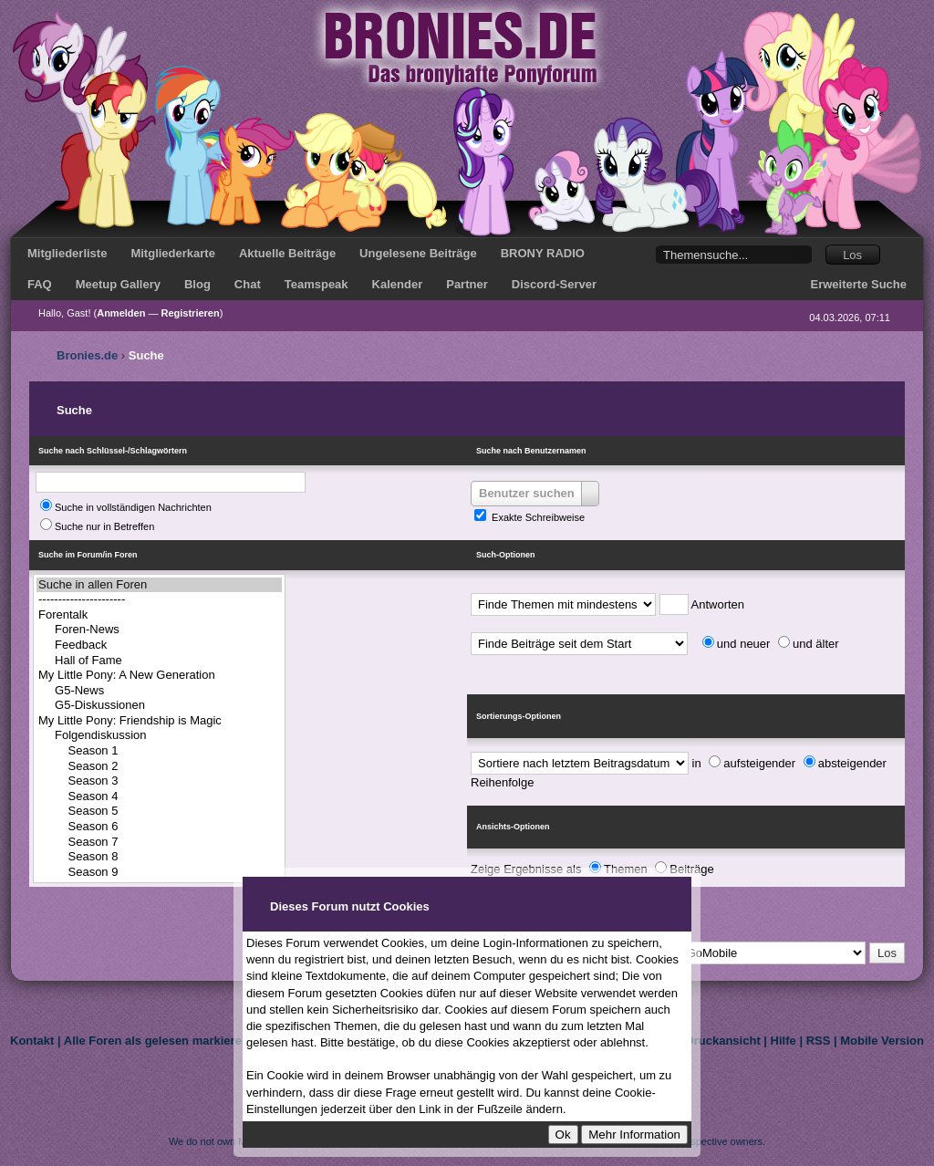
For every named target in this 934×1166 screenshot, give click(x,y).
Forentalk (159, 615)
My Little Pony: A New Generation (159, 675)
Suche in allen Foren (159, 585)
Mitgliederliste (67, 253)
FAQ (39, 284)
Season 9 (159, 872)
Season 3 (159, 781)
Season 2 (159, 767)
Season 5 (159, 811)
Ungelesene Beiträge (418, 253)
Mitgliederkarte (172, 253)
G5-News (159, 691)
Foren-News (159, 630)
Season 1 (159, 751)
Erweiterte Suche (859, 284)
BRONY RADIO (543, 253)
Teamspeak (316, 284)
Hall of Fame (159, 661)
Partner (467, 284)
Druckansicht (722, 1040)
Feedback (159, 645)
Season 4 (159, 797)
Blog (197, 284)
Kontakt (32, 1040)
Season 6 (159, 827)
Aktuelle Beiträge (287, 253)
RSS (818, 1040)
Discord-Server (554, 284)
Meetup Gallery (118, 284)
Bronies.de (87, 355)
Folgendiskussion (159, 736)
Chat (247, 284)
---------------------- (159, 600)
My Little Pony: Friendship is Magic (159, 721)
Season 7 (159, 842)
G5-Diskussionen (159, 705)
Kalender (397, 284)
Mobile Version (882, 1040)
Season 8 (159, 857)
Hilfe (783, 1040)
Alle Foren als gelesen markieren (156, 1040)
